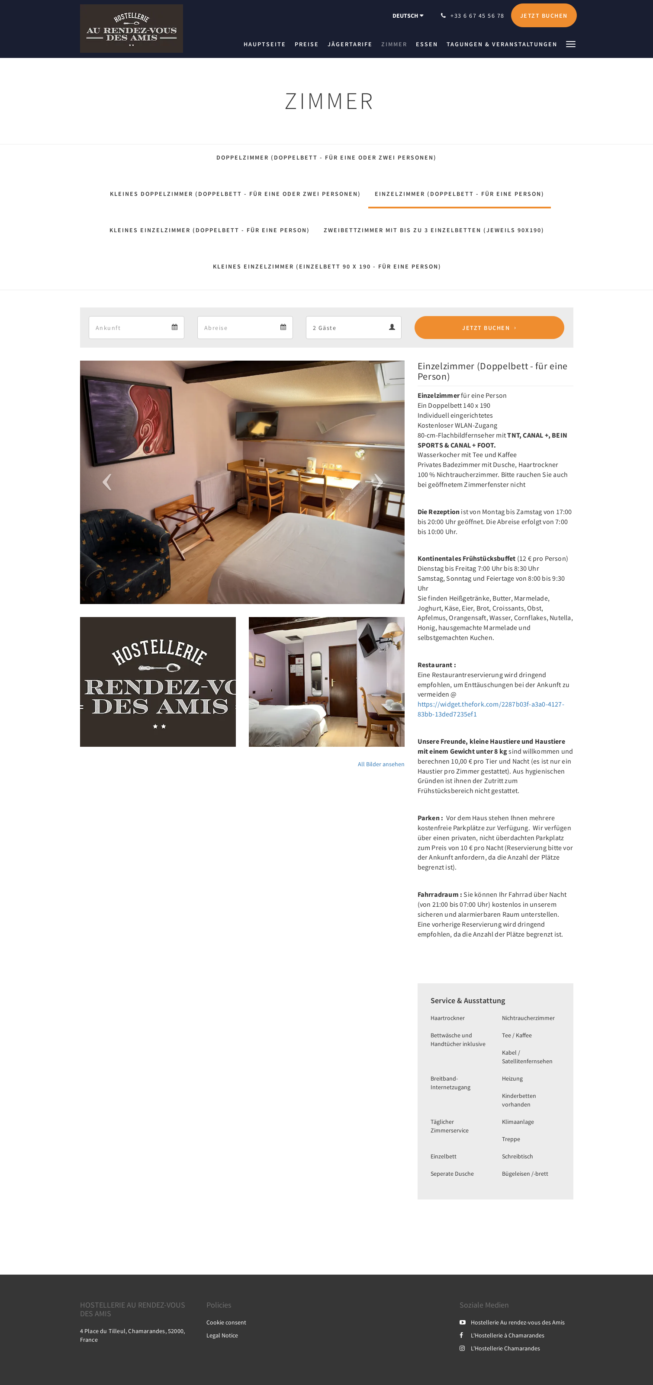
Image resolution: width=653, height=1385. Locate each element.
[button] (571, 43)
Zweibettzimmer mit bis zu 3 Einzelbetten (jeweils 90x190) (434, 230)
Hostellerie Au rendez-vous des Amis (512, 1322)
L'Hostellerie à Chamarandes (502, 1335)
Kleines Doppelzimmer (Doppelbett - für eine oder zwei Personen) (235, 194)
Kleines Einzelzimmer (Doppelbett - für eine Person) (209, 230)
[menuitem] (267, 44)
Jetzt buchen (486, 328)
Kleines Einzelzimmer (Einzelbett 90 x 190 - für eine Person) (327, 266)
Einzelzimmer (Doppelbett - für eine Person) (459, 194)
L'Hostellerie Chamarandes (500, 1348)
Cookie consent (226, 1322)
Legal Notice (222, 1335)
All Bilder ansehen (381, 764)
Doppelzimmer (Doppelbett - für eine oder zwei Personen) (326, 157)
